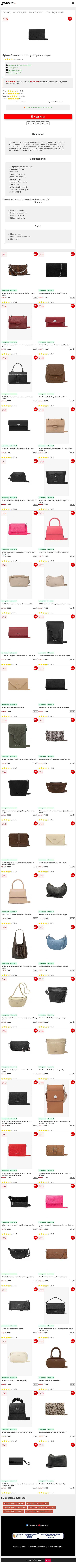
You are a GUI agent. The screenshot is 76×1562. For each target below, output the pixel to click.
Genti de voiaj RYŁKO (36, 12)
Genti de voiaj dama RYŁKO (55, 12)
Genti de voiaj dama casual (37, 1503)
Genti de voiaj (5, 12)
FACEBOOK (31, 1525)
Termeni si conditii (20, 1547)
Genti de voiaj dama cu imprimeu (42, 1507)
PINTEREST (43, 1525)
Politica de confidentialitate (38, 1547)
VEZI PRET (38, 116)
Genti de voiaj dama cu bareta (15, 1507)
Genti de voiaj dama (20, 12)
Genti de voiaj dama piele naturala (39, 1511)
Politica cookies (56, 1547)
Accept (48, 1560)
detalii (35, 297)
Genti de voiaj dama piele (13, 1511)
